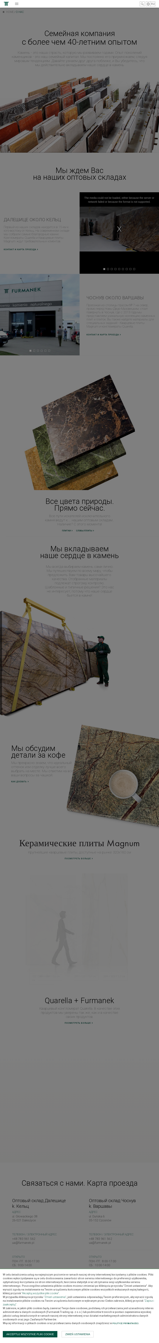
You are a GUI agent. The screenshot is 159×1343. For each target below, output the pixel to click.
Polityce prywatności (125, 1323)
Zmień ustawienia (77, 1334)
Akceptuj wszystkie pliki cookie (30, 1334)
